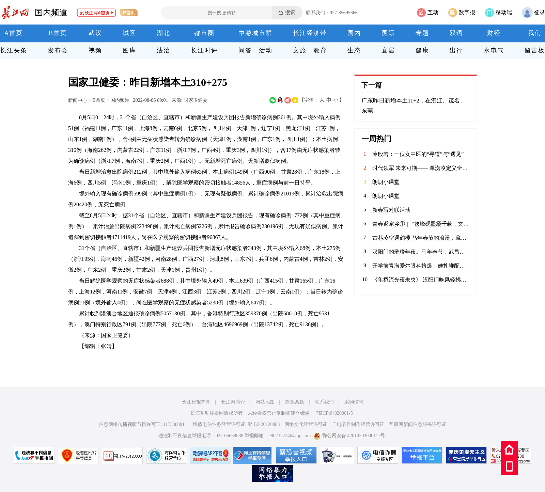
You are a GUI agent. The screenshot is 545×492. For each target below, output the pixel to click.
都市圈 (204, 33)
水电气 (494, 50)
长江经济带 (310, 33)
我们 (535, 33)
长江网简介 (233, 401)
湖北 (163, 33)
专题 (422, 33)
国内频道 (51, 13)
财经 (494, 33)
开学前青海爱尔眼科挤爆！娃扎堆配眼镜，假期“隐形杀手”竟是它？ (421, 266)
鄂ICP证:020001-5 (334, 413)
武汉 (95, 33)
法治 (163, 50)
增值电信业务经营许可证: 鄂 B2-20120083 (236, 424)
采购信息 (353, 401)
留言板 (535, 50)
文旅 (300, 50)
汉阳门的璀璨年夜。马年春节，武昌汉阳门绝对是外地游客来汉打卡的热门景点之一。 (421, 252)
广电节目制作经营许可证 (358, 424)
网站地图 (265, 401)
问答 (245, 50)
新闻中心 (77, 100)
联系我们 (324, 401)
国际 (388, 33)
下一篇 (371, 85)
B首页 (58, 33)
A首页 (13, 33)
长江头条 (13, 50)
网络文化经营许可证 (305, 424)
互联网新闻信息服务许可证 (417, 424)
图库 (129, 50)
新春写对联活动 (391, 210)
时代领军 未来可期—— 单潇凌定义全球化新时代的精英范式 (421, 168)
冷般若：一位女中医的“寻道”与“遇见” (418, 154)
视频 (95, 50)
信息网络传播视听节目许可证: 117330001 (142, 424)
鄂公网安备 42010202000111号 (349, 435)
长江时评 (204, 50)
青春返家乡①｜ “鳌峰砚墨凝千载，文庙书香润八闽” (421, 224)
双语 (456, 33)
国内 (354, 33)
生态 (354, 50)
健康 (422, 50)
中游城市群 (255, 33)
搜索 (290, 12)
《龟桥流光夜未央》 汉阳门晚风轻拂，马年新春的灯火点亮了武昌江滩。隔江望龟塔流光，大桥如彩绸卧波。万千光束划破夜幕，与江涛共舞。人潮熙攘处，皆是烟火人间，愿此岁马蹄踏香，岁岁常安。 (421, 280)
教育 (320, 50)
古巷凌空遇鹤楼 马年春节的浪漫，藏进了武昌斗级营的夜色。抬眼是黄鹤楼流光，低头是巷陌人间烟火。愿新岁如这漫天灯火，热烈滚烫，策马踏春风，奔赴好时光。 (421, 238)
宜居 (388, 50)
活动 (265, 50)
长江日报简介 (196, 401)
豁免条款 (294, 401)
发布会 (58, 50)
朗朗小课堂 (386, 182)
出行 (456, 50)
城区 (129, 33)
